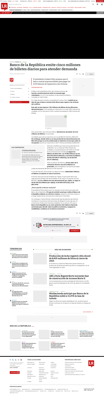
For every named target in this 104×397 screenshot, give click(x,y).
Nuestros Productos (69, 364)
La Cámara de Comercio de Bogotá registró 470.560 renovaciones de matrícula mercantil (58, 345)
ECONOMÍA (19, 7)
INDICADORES (78, 7)
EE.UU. (13, 281)
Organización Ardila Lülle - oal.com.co (89, 389)
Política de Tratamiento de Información (74, 371)
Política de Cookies (69, 372)
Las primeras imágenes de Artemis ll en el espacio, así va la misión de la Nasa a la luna (20, 265)
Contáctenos (68, 365)
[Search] (93, 4)
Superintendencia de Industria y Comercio (75, 374)
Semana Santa (45, 10)
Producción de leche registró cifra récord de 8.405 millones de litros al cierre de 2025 (70, 258)
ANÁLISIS (53, 7)
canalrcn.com (43, 391)
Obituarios (41, 376)
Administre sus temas (16, 102)
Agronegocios (30, 362)
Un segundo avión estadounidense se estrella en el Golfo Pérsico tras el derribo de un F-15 (20, 293)
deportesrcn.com (14, 392)
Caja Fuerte (41, 364)
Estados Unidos (53, 10)
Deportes (14, 300)
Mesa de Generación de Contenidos (73, 362)
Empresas (29, 371)
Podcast (29, 378)
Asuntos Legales (31, 364)
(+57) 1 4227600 (14, 367)
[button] (33, 225)
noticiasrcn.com (59, 391)
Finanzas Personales (43, 372)
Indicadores (30, 374)
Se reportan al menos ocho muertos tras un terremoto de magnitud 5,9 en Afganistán (29, 334)
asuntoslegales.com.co (15, 389)
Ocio (52, 376)
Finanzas (29, 372)
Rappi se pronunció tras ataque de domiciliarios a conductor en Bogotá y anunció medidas (19, 275)
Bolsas (23, 342)
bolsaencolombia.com (62, 389)
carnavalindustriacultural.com (31, 391)
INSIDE (84, 7)
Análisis (52, 362)
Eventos (52, 371)
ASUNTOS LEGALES (61, 7)
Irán (59, 10)
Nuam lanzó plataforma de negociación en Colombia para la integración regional (29, 345)
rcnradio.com (51, 391)
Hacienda (14, 253)
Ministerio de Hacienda (67, 10)
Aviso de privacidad (69, 367)
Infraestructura (42, 374)
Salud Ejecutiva (54, 378)
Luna (28, 10)
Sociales (29, 381)
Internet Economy (31, 376)
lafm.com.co (67, 391)
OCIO (30, 7)
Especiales (41, 371)
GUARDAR (90, 74)
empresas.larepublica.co (37, 389)
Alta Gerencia (42, 362)
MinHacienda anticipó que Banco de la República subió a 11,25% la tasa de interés (68, 296)
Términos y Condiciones (70, 369)
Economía (53, 367)
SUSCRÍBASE (100, 1)
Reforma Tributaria (35, 10)
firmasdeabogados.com (50, 389)
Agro (52, 330)
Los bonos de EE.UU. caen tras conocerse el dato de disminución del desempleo (20, 284)
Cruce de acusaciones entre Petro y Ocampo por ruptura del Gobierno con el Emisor (20, 256)
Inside (52, 374)
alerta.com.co (75, 391)
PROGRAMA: (15, 61)
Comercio (14, 271)
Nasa (25, 10)
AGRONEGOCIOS (46, 7)
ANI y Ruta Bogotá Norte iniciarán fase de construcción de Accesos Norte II (69, 277)
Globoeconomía (54, 372)
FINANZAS (13, 7)
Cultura (14, 261)
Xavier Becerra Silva (36, 87)
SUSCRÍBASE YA (75, 230)
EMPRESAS (25, 7)
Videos (40, 381)
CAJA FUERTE (70, 7)
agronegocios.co (26, 389)
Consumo (29, 367)
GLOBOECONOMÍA (37, 7)
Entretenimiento (84, 330)
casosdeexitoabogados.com (16, 391)
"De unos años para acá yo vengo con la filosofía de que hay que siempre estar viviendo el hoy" (87, 334)
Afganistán (24, 330)
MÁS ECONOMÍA (87, 311)
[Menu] (10, 7)
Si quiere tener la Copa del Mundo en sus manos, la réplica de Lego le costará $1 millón (20, 303)
